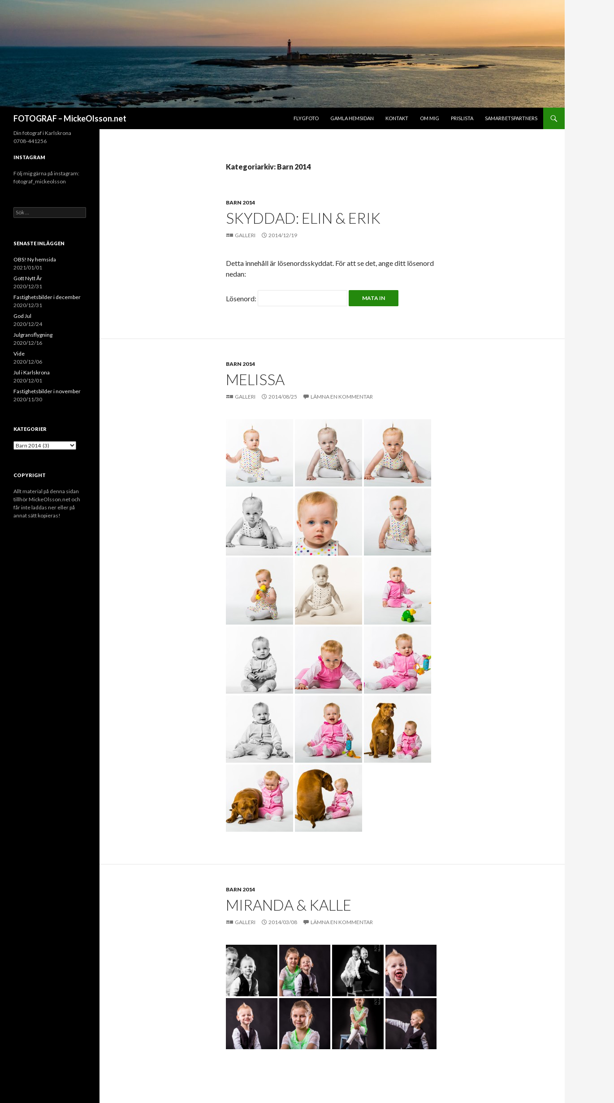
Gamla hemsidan (352, 118)
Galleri (245, 235)
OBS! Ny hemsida (34, 259)
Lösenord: (286, 298)
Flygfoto (306, 118)
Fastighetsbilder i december (47, 297)
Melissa (255, 379)
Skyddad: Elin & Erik (303, 218)
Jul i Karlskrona (31, 372)
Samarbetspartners (511, 118)
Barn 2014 (240, 202)
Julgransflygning (32, 334)
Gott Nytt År (27, 278)
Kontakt (396, 118)
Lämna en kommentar (342, 396)
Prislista (462, 118)
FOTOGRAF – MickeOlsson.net (69, 118)
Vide (19, 353)
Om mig (429, 118)
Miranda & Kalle (288, 905)
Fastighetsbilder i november (47, 391)
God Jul (22, 316)
